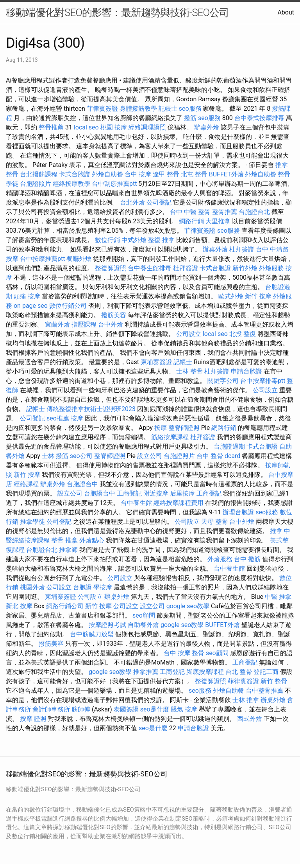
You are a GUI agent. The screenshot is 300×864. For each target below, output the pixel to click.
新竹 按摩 (258, 296)
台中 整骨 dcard (218, 456)
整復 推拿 (161, 240)
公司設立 (188, 334)
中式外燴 (133, 240)
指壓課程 (83, 324)
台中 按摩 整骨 (184, 653)
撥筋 (190, 118)
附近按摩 (155, 493)
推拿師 (68, 549)
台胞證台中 (82, 484)
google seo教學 (187, 606)
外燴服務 (271, 268)
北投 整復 (242, 334)
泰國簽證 (126, 709)
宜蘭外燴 (57, 324)
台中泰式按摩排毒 (259, 118)
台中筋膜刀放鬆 (92, 634)
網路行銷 (191, 221)
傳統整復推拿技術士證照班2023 (91, 409)
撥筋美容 (113, 315)
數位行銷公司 (68, 305)
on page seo (31, 305)
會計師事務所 (51, 709)
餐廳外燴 (78, 258)
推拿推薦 (145, 671)
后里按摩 (182, 493)
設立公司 (149, 456)
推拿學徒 (32, 521)
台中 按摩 (138, 174)
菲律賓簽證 (102, 108)
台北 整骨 (238, 671)
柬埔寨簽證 (156, 362)
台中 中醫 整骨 (190, 212)
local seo (86, 127)
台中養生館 (136, 503)
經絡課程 (26, 484)
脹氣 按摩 (184, 709)
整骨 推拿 (64, 540)
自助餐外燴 (143, 625)
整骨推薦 (51, 127)
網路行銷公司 (65, 606)
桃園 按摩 (113, 127)
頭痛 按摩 (27, 296)
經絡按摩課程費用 (179, 503)
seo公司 (81, 456)
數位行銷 (107, 240)
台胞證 (82, 587)
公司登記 (158, 202)
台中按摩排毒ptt (262, 380)
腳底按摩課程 (205, 671)
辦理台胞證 (238, 512)
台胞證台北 (254, 212)
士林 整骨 (189, 371)
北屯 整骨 (194, 174)
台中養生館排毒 (149, 268)
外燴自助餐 (107, 174)
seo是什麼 (154, 709)
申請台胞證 (246, 371)
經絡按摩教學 (71, 183)
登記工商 (266, 671)
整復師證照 (110, 268)
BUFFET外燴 (226, 174)
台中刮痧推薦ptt (114, 183)
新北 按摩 (19, 606)
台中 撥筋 (247, 559)
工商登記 (129, 493)
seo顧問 (143, 615)
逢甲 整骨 (166, 174)
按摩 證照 (33, 718)
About (285, 12)
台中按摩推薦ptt (42, 258)
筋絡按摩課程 (170, 437)
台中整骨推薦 (264, 690)
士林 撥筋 (55, 456)
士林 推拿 (245, 700)
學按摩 (102, 587)
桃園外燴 (32, 587)
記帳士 (168, 108)
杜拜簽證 (241, 249)
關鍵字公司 (223, 380)
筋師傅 (80, 709)
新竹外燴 (244, 268)
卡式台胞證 (74, 174)
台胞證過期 (229, 446)
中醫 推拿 (278, 596)
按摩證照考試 (107, 625)
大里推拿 (217, 221)
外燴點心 (91, 540)
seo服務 (190, 108)
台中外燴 (110, 324)
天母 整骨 (214, 521)
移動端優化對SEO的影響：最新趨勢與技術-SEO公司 (117, 12)
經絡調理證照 (147, 127)
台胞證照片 (35, 183)
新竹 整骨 (274, 681)
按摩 (77, 418)
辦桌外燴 (206, 127)
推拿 (276, 531)
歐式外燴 (230, 296)
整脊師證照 (184, 427)
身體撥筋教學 (138, 108)
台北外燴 (132, 202)
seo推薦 (57, 418)
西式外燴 (249, 718)
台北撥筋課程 (38, 174)
